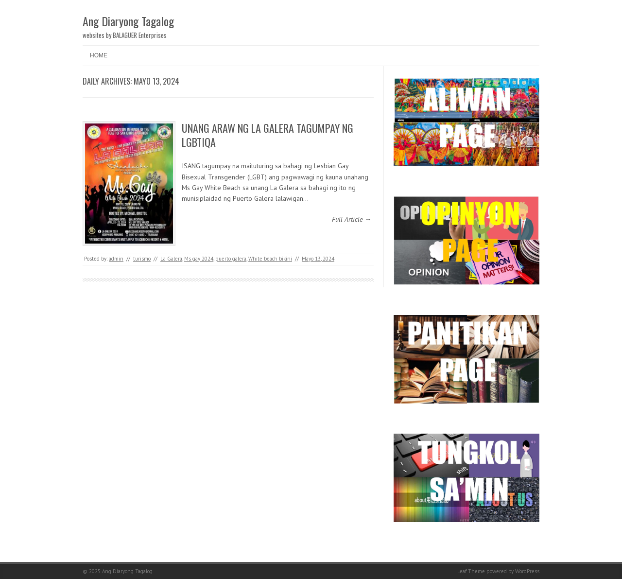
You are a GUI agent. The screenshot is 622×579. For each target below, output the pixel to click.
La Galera (171, 258)
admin (116, 258)
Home (98, 55)
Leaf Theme (471, 571)
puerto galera (230, 258)
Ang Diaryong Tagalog (128, 21)
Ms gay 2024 (198, 258)
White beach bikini (270, 258)
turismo (142, 258)
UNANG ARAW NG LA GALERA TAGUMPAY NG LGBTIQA (267, 135)
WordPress (527, 571)
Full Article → (351, 219)
